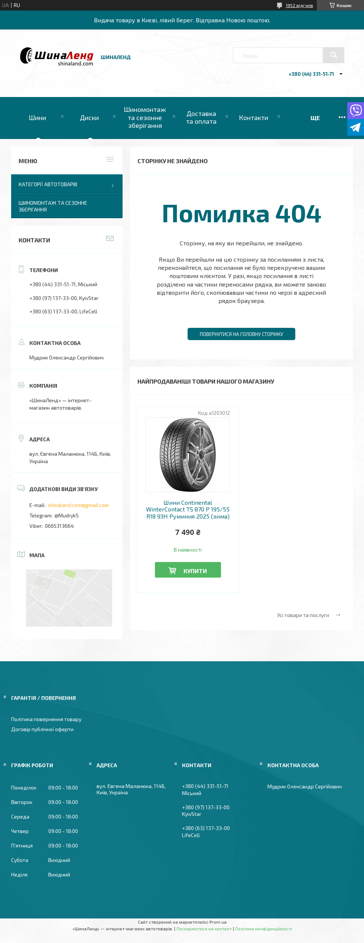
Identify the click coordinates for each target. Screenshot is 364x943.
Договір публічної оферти (42, 729)
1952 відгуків (299, 5)
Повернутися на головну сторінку (241, 334)
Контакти (253, 117)
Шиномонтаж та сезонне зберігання (145, 117)
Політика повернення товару (46, 719)
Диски (89, 117)
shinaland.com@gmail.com (78, 505)
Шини (37, 117)
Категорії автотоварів (48, 184)
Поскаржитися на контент (204, 928)
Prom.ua (218, 921)
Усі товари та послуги (303, 615)
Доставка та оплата (201, 117)
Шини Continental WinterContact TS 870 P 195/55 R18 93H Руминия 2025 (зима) (188, 509)
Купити (195, 570)
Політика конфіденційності (263, 928)
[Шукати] (333, 55)
